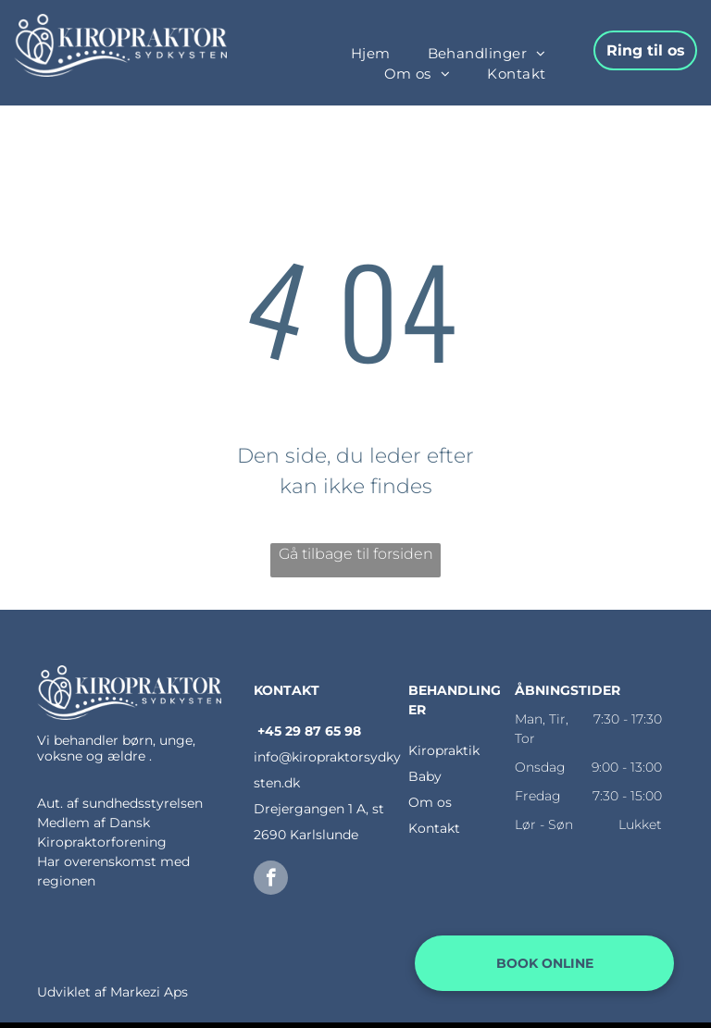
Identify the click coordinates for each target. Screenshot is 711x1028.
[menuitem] (370, 54)
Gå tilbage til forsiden (356, 554)
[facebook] (271, 880)
